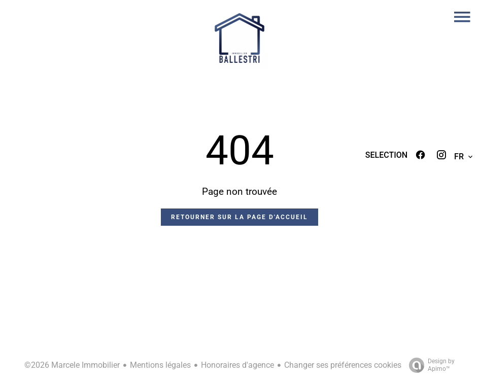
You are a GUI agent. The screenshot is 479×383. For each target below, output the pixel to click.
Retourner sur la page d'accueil (239, 217)
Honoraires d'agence (237, 365)
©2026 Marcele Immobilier (72, 365)
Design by (429, 365)
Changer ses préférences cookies (342, 365)
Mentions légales (160, 365)
